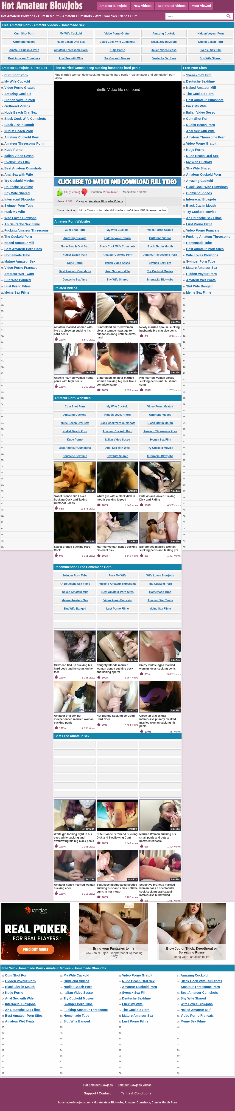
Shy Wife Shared (210, 58)
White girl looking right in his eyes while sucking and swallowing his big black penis (74, 838)
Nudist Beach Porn (210, 41)
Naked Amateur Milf (19, 243)
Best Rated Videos (171, 6)
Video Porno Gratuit (117, 33)
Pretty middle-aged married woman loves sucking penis (157, 667)
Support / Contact (97, 1093)
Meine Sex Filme (16, 292)
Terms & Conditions (136, 1093)
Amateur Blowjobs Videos (106, 201)
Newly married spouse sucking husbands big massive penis (159, 329)
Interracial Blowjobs (19, 199)
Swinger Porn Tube (19, 205)
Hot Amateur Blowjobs (98, 1085)
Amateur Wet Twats (19, 274)
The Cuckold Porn (18, 236)
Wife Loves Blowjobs (20, 218)
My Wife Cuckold (71, 33)
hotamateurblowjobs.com (74, 1102)
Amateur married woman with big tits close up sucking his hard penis (73, 331)
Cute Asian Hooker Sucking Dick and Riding (157, 498)
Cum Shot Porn (24, 33)
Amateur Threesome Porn (71, 50)
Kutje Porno (117, 50)
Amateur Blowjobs (113, 6)
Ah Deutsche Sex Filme (22, 224)
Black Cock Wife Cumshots (117, 41)
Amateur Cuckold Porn (24, 50)
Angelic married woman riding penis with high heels (73, 379)
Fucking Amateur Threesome (26, 230)
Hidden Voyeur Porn (210, 33)
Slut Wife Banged (17, 280)
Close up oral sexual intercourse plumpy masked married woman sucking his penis (157, 721)
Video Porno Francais (20, 267)
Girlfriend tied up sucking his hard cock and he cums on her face (74, 669)
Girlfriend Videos (24, 41)
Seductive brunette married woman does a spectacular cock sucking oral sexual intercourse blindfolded (157, 890)
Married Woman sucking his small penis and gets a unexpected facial (157, 838)
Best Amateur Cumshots (24, 58)
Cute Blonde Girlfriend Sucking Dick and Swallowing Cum (117, 836)
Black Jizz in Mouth (164, 41)
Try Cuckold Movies (117, 58)
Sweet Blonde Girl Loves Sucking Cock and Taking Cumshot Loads (70, 500)
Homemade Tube (17, 255)
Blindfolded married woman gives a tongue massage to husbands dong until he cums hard (116, 332)
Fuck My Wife (14, 212)
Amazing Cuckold (164, 33)
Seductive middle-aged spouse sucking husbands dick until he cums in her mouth (117, 888)
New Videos (142, 6)
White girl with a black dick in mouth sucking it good (116, 498)
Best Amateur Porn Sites (23, 249)
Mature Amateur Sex (19, 261)
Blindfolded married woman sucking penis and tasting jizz (158, 548)
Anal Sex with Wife (71, 58)
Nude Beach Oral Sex (71, 41)
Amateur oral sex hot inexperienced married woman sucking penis (74, 719)
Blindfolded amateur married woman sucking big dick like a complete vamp (116, 381)
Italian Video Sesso (163, 50)
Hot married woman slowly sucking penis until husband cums (157, 381)
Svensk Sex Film (210, 50)
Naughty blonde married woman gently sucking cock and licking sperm (115, 669)
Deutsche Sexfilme (164, 58)
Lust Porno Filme (17, 286)
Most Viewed (201, 6)
